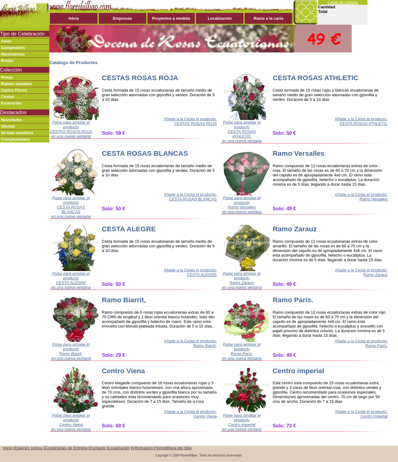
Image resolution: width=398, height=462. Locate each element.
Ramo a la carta (268, 18)
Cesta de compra (343, 2)
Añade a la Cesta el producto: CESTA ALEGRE (190, 272)
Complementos (15, 139)
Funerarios (11, 103)
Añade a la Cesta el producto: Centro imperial (361, 414)
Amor (6, 41)
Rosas (7, 77)
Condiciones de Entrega (66, 448)
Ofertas (8, 126)
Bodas (7, 60)
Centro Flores (14, 90)
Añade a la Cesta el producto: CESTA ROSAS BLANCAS (190, 196)
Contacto (97, 448)
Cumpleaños (13, 47)
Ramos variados (16, 83)
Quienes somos (28, 448)
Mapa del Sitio (179, 448)
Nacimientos (13, 54)
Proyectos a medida (171, 18)
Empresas (122, 18)
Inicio (73, 18)
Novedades (11, 120)
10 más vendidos (17, 132)
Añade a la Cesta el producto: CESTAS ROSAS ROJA (190, 121)
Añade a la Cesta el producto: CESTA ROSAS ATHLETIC (361, 121)
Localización (220, 18)
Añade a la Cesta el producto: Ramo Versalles (361, 196)
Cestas (7, 96)
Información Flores (148, 448)
